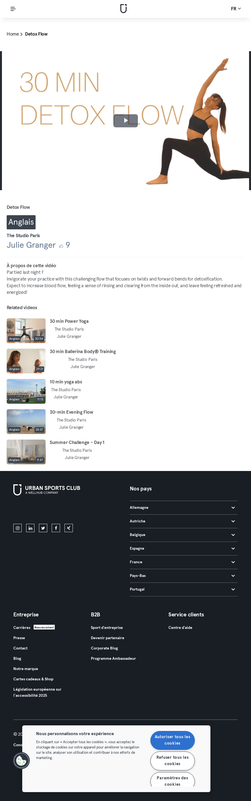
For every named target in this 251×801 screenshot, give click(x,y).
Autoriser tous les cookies (172, 740)
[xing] (68, 528)
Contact (20, 648)
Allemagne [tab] (182, 507)
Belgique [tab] (182, 535)
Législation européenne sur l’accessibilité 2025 (37, 693)
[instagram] (17, 528)
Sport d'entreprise (107, 628)
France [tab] (182, 562)
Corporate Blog (104, 648)
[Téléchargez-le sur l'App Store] (32, 510)
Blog (17, 659)
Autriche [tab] (182, 521)
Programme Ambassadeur (113, 659)
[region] (116, 758)
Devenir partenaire (107, 638)
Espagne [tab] (182, 548)
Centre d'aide (180, 628)
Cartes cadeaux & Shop (33, 679)
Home (13, 34)
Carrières (21, 628)
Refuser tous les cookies (172, 761)
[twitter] (43, 528)
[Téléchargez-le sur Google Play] (72, 510)
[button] (21, 761)
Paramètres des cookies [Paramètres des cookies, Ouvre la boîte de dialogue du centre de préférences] (172, 781)
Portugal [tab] (182, 589)
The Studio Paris (23, 236)
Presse (19, 638)
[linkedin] (30, 528)
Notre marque (25, 669)
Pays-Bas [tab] (182, 575)
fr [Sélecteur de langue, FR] (236, 8)
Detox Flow (36, 34)
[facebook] (56, 528)
